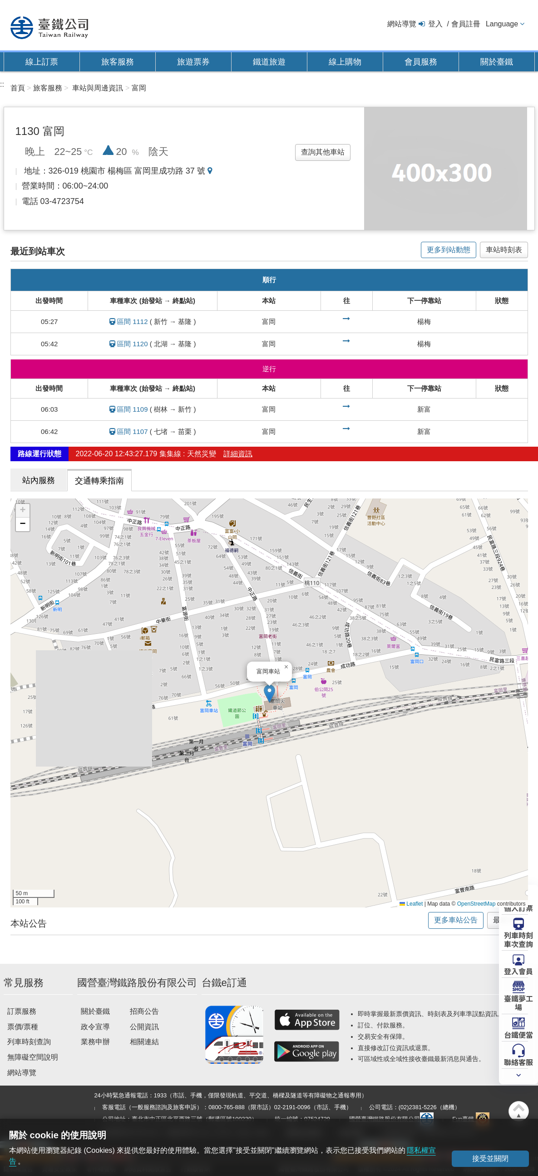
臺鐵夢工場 (518, 1002)
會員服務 (421, 61)
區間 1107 (132, 431)
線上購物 (345, 61)
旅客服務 (117, 61)
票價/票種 (22, 1027)
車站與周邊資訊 (97, 88)
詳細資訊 (237, 454)
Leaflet (411, 904)
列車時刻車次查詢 (518, 939)
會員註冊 (465, 24)
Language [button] (502, 24)
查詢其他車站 (323, 152)
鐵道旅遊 (269, 61)
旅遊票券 (193, 61)
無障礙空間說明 (32, 1057)
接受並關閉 (490, 1158)
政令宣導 (95, 1027)
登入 (435, 24)
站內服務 (38, 480)
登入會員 (518, 971)
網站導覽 (401, 24)
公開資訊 (144, 1027)
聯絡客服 (518, 1061)
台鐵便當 (518, 1034)
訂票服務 (21, 1011)
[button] (269, 693)
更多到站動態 (448, 250)
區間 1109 (132, 409)
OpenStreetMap (476, 904)
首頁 (17, 88)
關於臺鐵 (496, 61)
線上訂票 (41, 61)
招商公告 (144, 1011)
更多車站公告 (456, 920)
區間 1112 (132, 321)
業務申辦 (95, 1042)
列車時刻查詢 (29, 1042)
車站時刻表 (504, 250)
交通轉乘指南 (99, 480)
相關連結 (144, 1042)
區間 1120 (132, 344)
